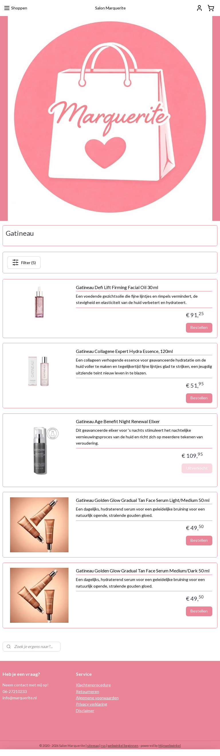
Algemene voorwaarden (97, 697)
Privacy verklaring (91, 704)
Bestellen (199, 327)
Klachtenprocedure (93, 684)
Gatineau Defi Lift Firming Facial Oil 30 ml (117, 287)
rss (103, 745)
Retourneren (87, 691)
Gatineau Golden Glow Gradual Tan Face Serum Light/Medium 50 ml (142, 499)
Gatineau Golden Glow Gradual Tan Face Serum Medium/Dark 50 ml (142, 570)
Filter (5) (24, 262)
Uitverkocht (197, 468)
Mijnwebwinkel (169, 745)
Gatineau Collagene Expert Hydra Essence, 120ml (124, 351)
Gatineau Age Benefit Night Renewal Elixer (118, 421)
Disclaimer (85, 710)
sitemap (93, 745)
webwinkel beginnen (123, 745)
